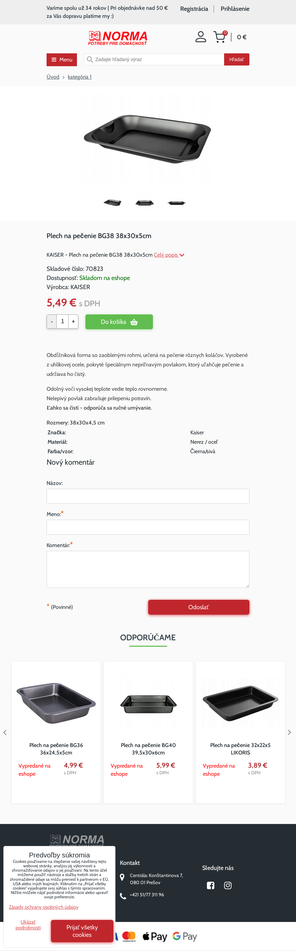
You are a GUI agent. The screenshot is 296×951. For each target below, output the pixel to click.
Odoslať (198, 607)
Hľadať (237, 59)
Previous (5, 732)
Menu (62, 59)
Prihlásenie (235, 8)
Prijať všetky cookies (82, 931)
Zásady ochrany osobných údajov (43, 907)
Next (291, 732)
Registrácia (194, 8)
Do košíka (113, 322)
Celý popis (169, 255)
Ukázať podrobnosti (28, 924)
